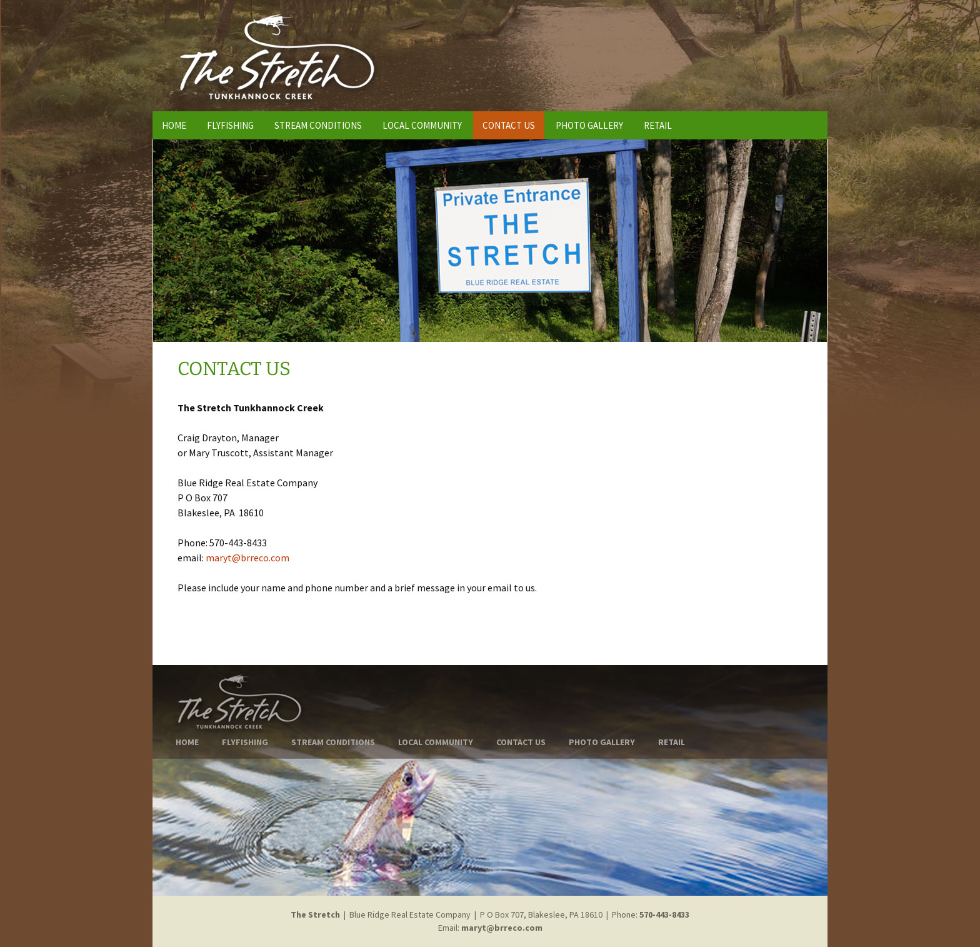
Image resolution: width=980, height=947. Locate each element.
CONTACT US (508, 125)
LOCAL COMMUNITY (422, 125)
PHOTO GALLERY (589, 125)
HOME (174, 125)
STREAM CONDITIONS (318, 125)
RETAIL (658, 125)
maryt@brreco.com (247, 557)
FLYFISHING (230, 125)
